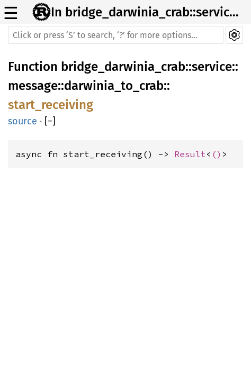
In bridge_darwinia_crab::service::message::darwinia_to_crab (148, 12)
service (212, 66)
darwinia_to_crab (114, 85)
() (216, 154)
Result (190, 154)
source (22, 121)
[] (50, 121)
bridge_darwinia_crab (123, 66)
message (33, 85)
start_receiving (50, 104)
